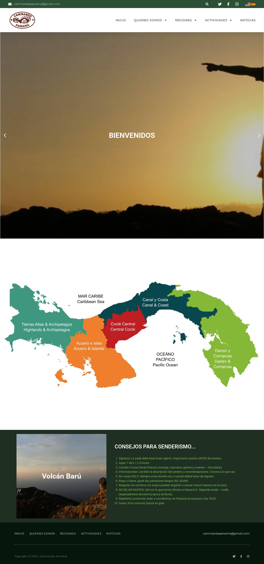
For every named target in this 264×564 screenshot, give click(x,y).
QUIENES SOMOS (150, 20)
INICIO (121, 20)
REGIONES (186, 20)
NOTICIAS (248, 20)
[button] (207, 4)
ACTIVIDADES (218, 20)
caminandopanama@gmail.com (226, 533)
